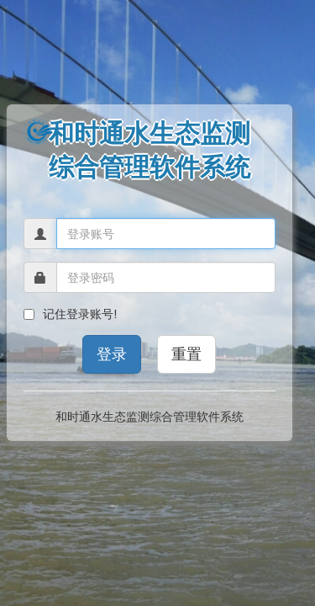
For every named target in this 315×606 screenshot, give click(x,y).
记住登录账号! (71, 314)
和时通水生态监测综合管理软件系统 (149, 416)
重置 (186, 354)
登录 (112, 354)
